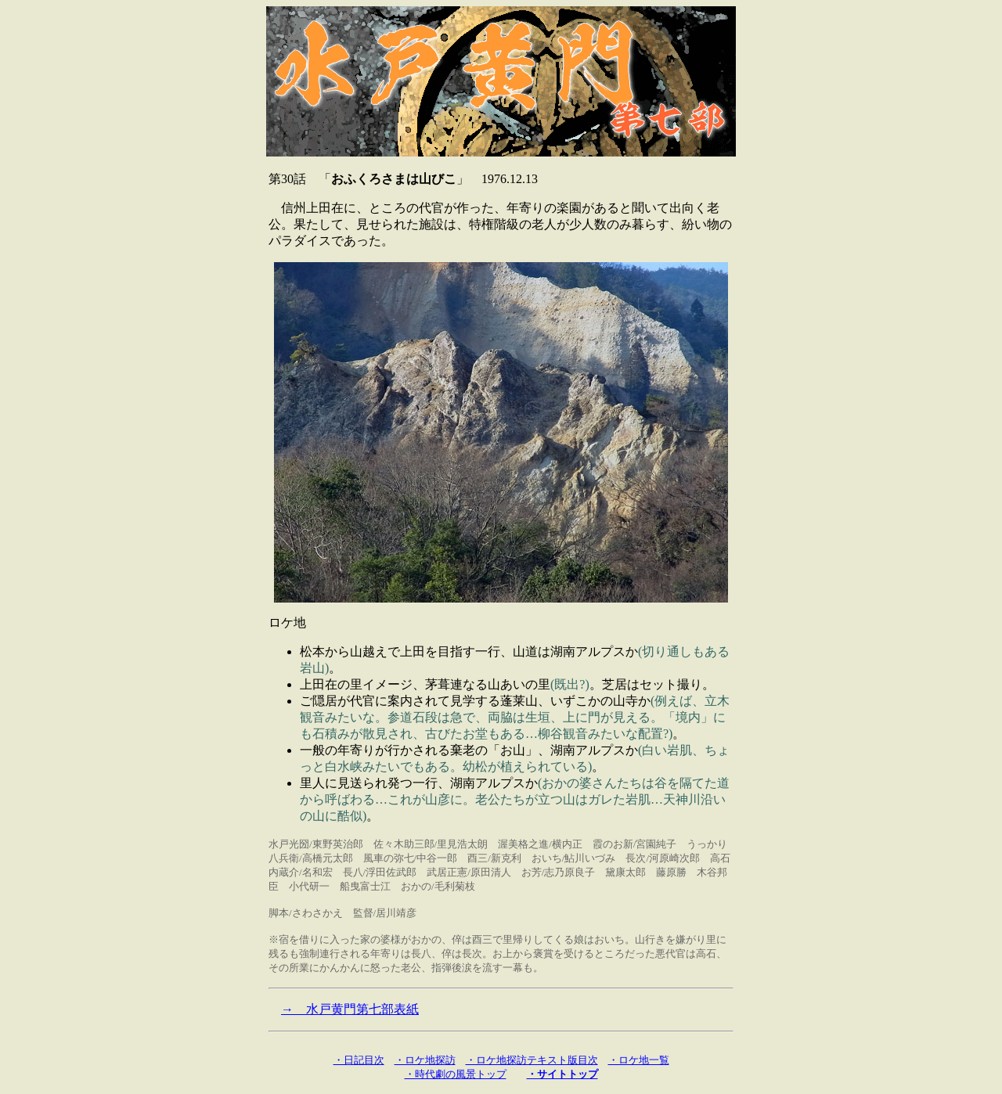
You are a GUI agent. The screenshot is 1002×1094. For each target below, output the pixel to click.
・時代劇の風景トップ (455, 1074)
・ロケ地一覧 (638, 1060)
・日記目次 (358, 1060)
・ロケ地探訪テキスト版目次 (532, 1060)
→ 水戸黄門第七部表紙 (350, 1009)
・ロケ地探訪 (425, 1060)
